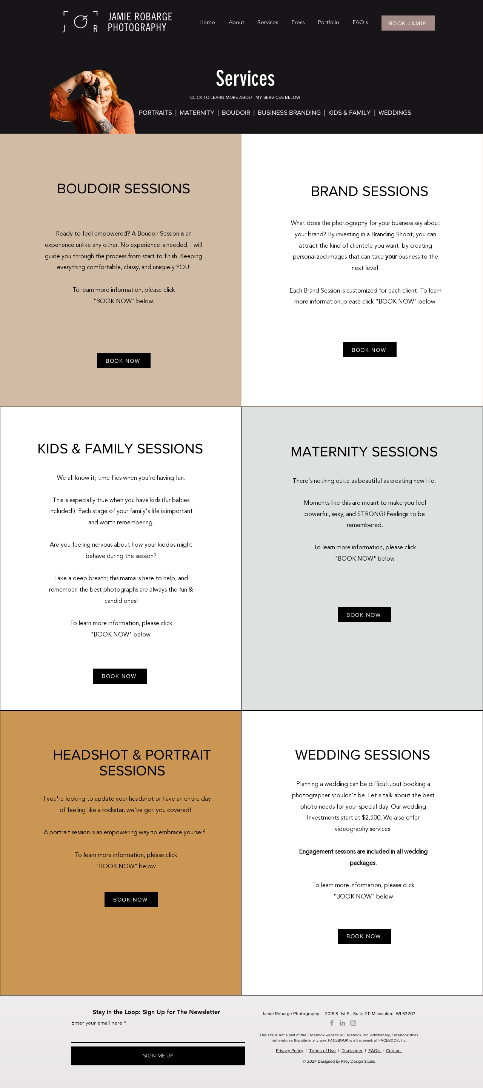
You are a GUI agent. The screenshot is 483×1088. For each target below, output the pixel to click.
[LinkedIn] (342, 1023)
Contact (394, 1050)
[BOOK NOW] (124, 360)
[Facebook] (332, 1023)
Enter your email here (96, 1022)
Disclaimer (352, 1050)
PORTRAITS (155, 112)
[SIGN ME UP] (158, 1055)
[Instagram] (353, 1023)
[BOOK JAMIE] (408, 23)
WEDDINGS (394, 112)
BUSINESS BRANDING (291, 112)
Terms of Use (322, 1050)
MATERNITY (198, 112)
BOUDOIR (237, 112)
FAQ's (374, 1050)
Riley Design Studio (358, 1061)
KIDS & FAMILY (349, 112)
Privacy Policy (289, 1050)
